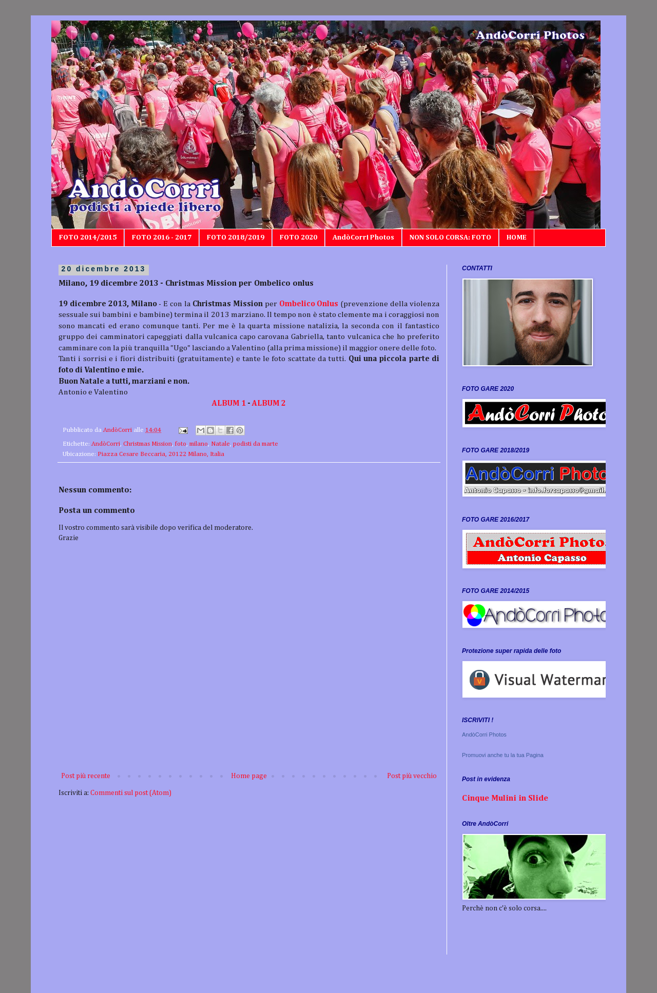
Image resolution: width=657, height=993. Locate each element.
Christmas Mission (147, 444)
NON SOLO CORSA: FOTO (450, 237)
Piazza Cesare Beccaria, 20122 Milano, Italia (161, 454)
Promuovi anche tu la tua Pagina (503, 755)
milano (198, 444)
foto (180, 444)
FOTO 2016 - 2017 (161, 237)
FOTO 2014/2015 (88, 237)
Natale (220, 444)
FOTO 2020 (298, 237)
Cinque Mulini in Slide (505, 798)
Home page (249, 776)
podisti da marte (255, 444)
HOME (517, 237)
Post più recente (85, 776)
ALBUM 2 (269, 403)
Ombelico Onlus (309, 304)
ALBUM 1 (229, 403)
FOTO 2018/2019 (235, 237)
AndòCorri (105, 444)
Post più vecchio (412, 776)
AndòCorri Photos (363, 237)
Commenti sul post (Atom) (130, 793)
